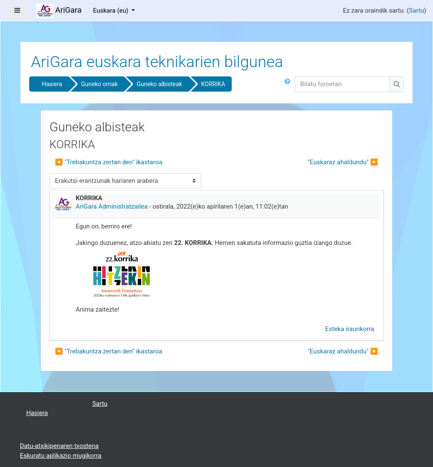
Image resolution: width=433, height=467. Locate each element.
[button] (289, 85)
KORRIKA (213, 84)
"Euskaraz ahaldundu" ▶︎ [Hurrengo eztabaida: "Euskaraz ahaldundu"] (343, 162)
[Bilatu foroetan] (342, 84)
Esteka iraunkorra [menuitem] (349, 329)
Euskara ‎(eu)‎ (111, 10)
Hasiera (52, 84)
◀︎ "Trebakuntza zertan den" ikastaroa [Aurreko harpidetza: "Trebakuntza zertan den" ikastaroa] (108, 162)
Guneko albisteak (159, 84)
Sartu (416, 10)
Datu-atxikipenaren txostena (59, 446)
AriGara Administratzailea (112, 206)
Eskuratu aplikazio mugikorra (60, 455)
